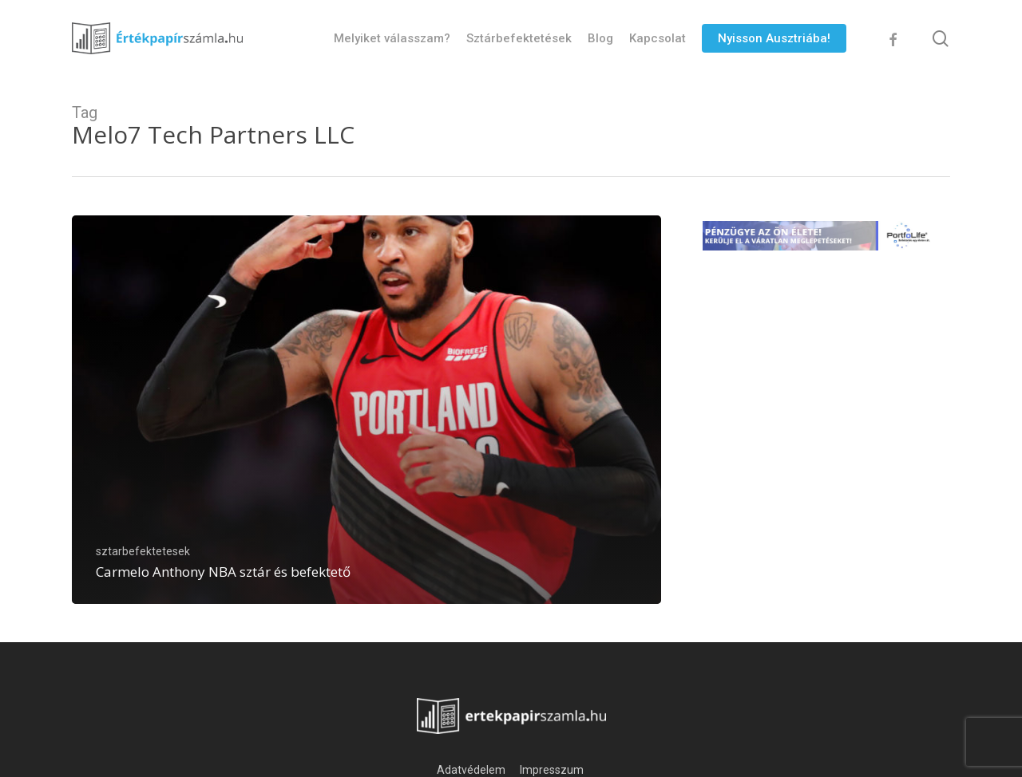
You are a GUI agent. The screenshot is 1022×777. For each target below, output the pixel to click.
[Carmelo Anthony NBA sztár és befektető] (366, 409)
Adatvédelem (471, 769)
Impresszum (553, 769)
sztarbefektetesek (143, 551)
